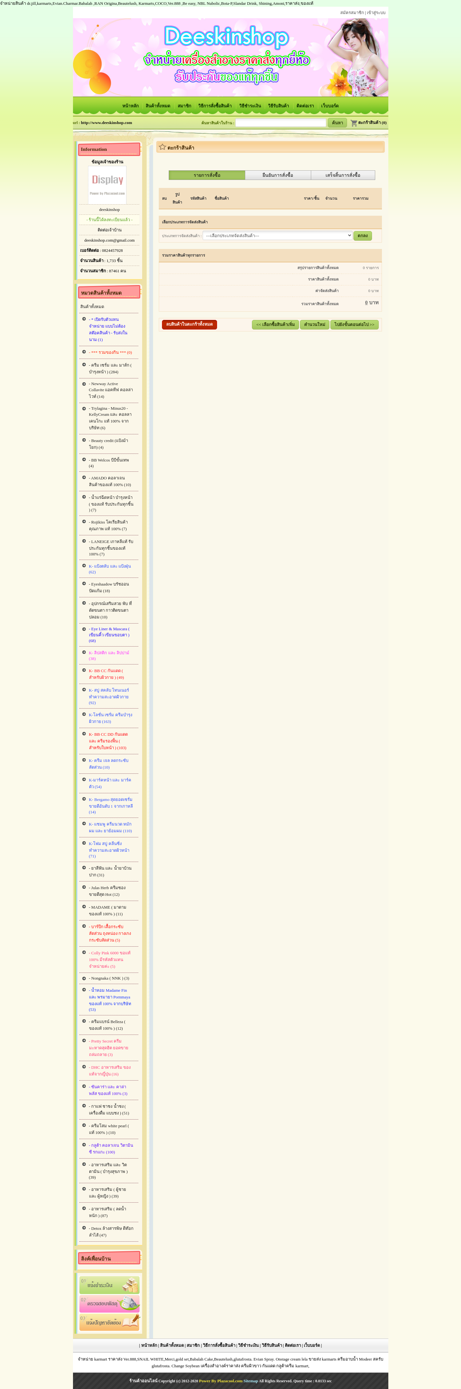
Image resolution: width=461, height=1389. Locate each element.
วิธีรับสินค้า (279, 106)
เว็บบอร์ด (330, 106)
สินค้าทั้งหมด (158, 106)
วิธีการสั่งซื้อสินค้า (215, 106)
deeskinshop (109, 209)
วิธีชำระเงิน (250, 106)
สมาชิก (185, 106)
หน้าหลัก (131, 106)
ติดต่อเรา (305, 106)
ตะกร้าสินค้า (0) (368, 122)
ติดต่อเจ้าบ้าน (110, 230)
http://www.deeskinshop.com (106, 122)
